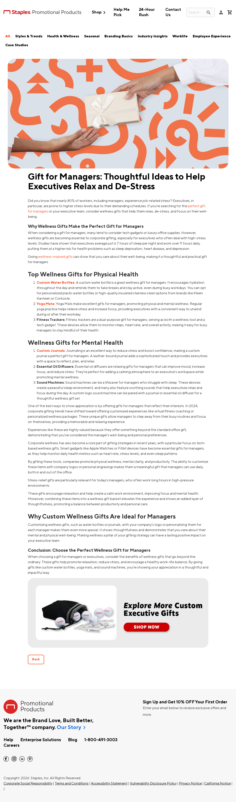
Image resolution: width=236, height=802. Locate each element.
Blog (72, 740)
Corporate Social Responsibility (28, 783)
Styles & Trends (28, 36)
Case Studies (16, 45)
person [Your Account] (221, 12)
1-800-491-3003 (100, 740)
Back (36, 659)
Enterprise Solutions (40, 740)
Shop (100, 12)
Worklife (180, 36)
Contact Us (173, 12)
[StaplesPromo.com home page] (42, 12)
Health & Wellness (63, 36)
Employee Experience (212, 36)
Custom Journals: (51, 351)
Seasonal (92, 36)
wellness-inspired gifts (55, 257)
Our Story (69, 727)
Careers (11, 745)
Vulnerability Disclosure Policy (153, 783)
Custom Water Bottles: (56, 283)
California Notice (217, 783)
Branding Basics (118, 36)
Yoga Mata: (46, 304)
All (7, 36)
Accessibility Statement (109, 783)
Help (8, 740)
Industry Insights (153, 36)
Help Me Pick (121, 12)
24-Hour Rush (147, 12)
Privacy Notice (190, 783)
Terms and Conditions (72, 783)
